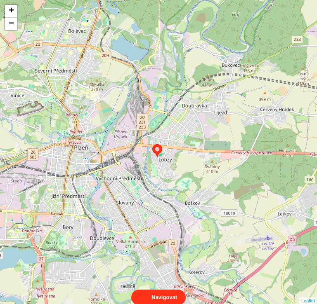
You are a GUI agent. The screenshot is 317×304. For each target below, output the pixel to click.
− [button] (11, 24)
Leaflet (308, 293)
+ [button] (11, 11)
